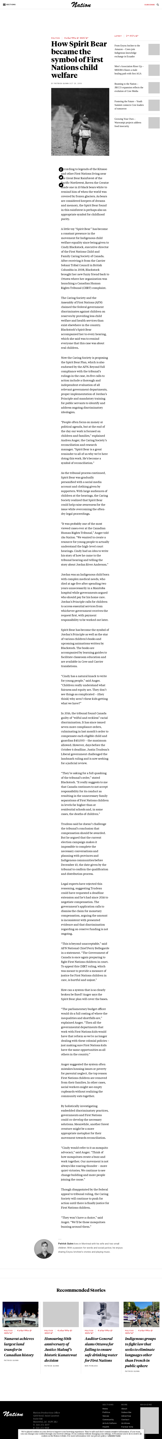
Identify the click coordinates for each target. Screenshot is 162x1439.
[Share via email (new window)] (61, 185)
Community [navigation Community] (108, 1420)
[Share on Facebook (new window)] (61, 169)
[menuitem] (150, 5)
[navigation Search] (158, 6)
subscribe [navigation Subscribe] (150, 5)
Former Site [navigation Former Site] (127, 1427)
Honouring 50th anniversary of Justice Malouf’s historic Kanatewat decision (60, 1349)
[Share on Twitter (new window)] (61, 177)
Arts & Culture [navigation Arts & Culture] (109, 1423)
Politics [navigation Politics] (106, 1412)
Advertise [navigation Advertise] (126, 1416)
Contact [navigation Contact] (125, 1420)
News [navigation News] (105, 1409)
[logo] (81, 6)
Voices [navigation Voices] (105, 1416)
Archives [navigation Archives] (125, 1423)
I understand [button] (114, 1436)
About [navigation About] (124, 1409)
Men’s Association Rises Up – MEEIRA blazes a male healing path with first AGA (129, 70)
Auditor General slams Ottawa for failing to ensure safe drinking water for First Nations (101, 1349)
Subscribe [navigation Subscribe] (126, 1412)
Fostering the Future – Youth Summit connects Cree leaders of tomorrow (129, 105)
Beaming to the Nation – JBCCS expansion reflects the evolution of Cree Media (129, 87)
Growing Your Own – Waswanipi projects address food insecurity (128, 122)
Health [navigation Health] (105, 1427)
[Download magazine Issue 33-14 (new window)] (149, 1420)
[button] (9, 5)
